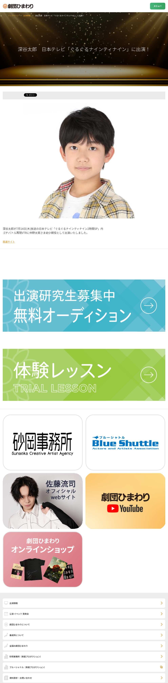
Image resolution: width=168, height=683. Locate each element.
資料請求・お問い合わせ (20, 677)
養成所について (16, 635)
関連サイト (9, 241)
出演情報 (27, 15)
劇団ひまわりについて (19, 624)
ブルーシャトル (27, 667)
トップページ (13, 15)
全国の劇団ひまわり (18, 645)
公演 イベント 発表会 (19, 613)
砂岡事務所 (25, 656)
